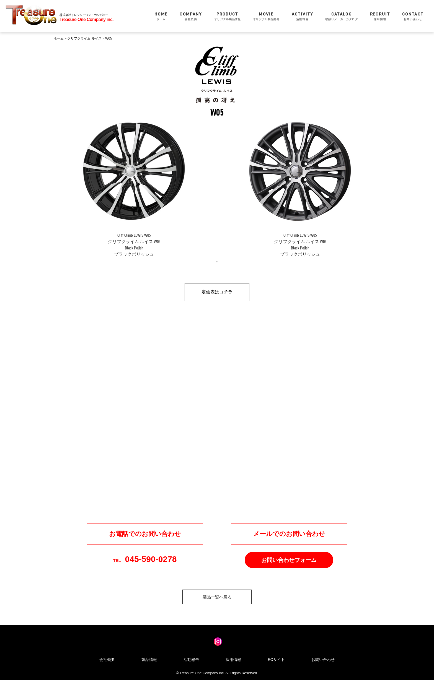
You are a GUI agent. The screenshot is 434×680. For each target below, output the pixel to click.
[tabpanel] (134, 184)
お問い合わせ (412, 16)
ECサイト (276, 659)
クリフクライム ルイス (84, 38)
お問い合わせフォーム (289, 560)
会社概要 (191, 16)
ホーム (160, 16)
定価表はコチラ (217, 292)
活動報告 (302, 16)
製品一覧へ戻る (217, 597)
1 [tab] (217, 262)
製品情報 (149, 659)
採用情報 (380, 16)
